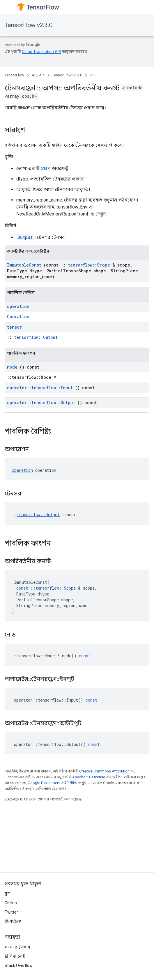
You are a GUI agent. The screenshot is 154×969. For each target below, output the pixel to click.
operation (18, 306)
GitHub (11, 902)
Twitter (11, 912)
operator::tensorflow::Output (41, 402)
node (12, 367)
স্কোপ (46, 168)
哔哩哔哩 (13, 921)
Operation (18, 316)
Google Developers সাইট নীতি (52, 783)
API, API (38, 75)
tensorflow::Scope (89, 265)
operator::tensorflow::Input (40, 387)
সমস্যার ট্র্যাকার (17, 947)
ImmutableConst (24, 265)
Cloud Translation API (41, 51)
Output (25, 237)
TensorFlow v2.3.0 (29, 25)
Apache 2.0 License (88, 777)
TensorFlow (14, 75)
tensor (14, 327)
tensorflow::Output (36, 337)
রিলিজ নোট (15, 956)
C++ (93, 75)
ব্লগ (7, 893)
